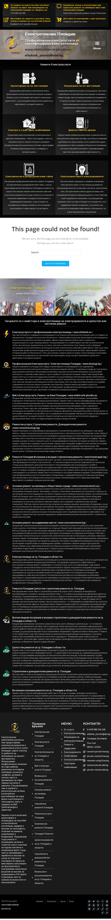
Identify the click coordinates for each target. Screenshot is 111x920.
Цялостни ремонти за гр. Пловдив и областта (38, 650)
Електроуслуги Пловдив (83, 290)
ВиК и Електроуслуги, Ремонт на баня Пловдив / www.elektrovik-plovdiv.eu (54, 397)
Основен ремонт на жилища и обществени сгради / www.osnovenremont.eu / (56, 488)
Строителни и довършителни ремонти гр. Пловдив (41, 673)
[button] (97, 43)
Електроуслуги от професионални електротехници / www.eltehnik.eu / (52, 334)
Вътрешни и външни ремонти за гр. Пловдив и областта (44, 692)
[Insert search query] (55, 252)
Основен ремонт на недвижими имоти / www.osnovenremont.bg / (49, 525)
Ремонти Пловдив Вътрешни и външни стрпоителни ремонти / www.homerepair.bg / (60, 459)
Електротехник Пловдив (28, 290)
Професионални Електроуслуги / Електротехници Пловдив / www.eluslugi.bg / (57, 366)
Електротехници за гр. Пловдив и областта (37, 559)
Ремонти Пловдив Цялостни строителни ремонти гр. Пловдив (48, 591)
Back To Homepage (55, 266)
